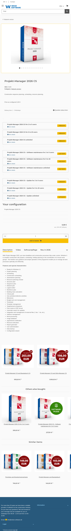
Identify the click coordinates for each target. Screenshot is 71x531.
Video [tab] (18, 250)
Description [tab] (8, 250)
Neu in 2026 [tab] (45, 250)
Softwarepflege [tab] (30, 250)
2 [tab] (21, 68)
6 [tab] (30, 68)
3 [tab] (23, 68)
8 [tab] (34, 68)
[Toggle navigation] (3, 5)
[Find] (33, 11)
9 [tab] (36, 68)
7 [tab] (32, 68)
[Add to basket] (35, 241)
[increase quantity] (66, 236)
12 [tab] (42, 68)
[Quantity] (35, 236)
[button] (67, 251)
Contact (12, 2)
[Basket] (67, 6)
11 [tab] (40, 68)
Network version (16, 89)
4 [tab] (25, 68)
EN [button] (4, 2)
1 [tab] (19, 68)
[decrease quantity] (5, 236)
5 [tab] (27, 68)
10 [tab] (38, 68)
